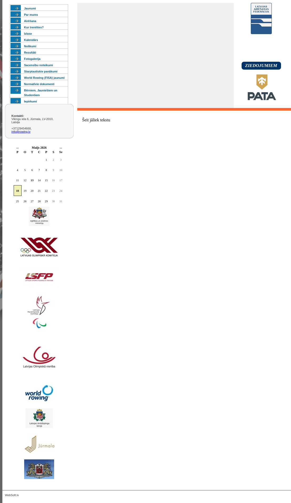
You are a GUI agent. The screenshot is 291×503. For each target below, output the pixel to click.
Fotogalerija (32, 58)
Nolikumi (30, 46)
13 (32, 180)
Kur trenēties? (34, 27)
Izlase (28, 33)
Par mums (31, 14)
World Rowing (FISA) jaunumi (44, 77)
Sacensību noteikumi (38, 65)
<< (17, 148)
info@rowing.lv (21, 131)
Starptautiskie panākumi (41, 71)
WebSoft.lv (12, 495)
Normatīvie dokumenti (39, 84)
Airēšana (30, 21)
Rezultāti (30, 52)
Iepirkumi (30, 101)
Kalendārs (31, 40)
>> (61, 148)
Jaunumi (30, 8)
